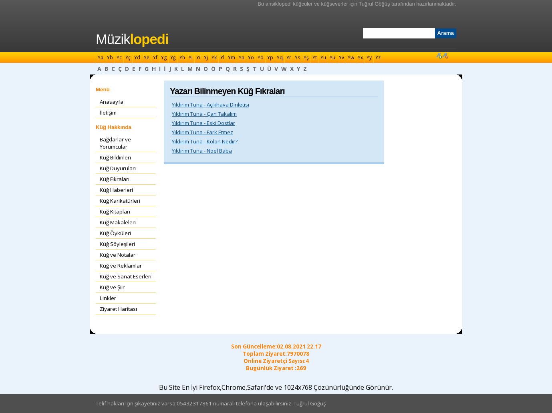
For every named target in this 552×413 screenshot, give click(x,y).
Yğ (173, 57)
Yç (128, 57)
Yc (119, 57)
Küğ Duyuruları (118, 168)
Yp (270, 57)
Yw (351, 57)
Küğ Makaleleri (118, 222)
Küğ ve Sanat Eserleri (125, 276)
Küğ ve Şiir (112, 287)
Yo (251, 57)
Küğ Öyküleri (115, 233)
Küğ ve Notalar (117, 254)
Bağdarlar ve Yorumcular (115, 143)
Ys (297, 57)
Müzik (132, 39)
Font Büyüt (438, 55)
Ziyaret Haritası (118, 308)
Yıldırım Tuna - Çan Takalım (204, 113)
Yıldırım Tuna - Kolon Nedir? (205, 141)
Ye (146, 57)
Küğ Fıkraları (114, 179)
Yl (222, 57)
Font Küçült (445, 55)
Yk (214, 57)
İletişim (108, 112)
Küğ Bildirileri (115, 157)
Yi (198, 57)
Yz (378, 57)
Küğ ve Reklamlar (121, 265)
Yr (288, 57)
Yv (341, 57)
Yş (306, 57)
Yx (360, 57)
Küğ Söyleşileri (117, 244)
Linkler (108, 298)
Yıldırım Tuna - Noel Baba (202, 150)
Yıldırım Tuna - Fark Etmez (202, 132)
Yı (191, 57)
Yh (182, 57)
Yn (241, 57)
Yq (280, 57)
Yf (155, 57)
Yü (332, 57)
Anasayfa (111, 101)
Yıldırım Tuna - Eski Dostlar (203, 123)
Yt (314, 57)
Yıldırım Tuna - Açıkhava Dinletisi (210, 104)
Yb (110, 57)
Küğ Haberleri (116, 189)
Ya (100, 57)
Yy (369, 57)
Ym (231, 57)
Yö (261, 57)
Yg (164, 57)
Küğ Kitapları (115, 211)
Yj (206, 57)
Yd (137, 57)
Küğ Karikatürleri (120, 200)
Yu (323, 57)
